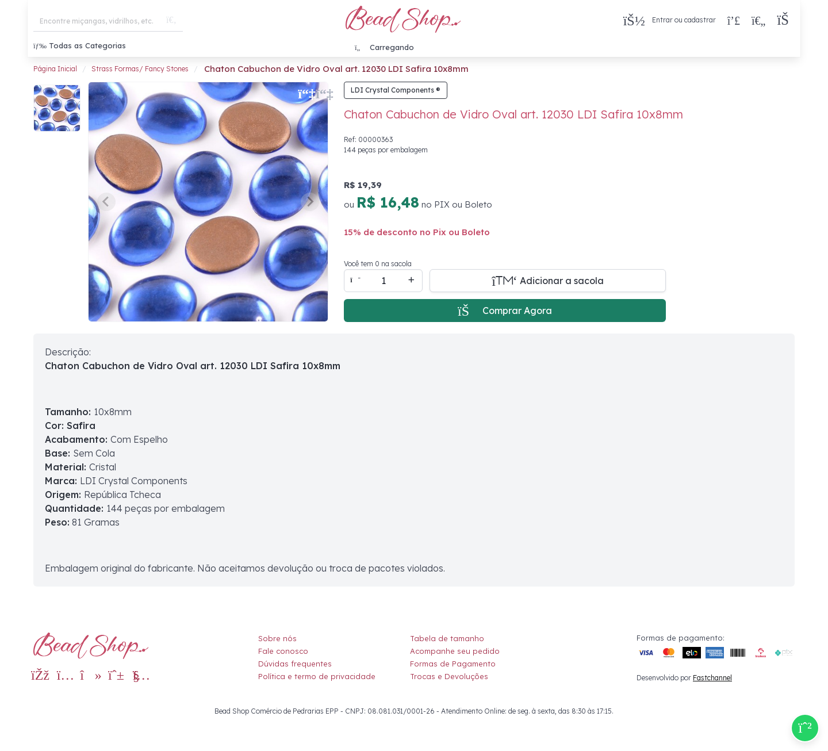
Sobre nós (277, 638)
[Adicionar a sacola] (548, 280)
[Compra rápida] (733, 20)
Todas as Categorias (79, 45)
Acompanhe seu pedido (455, 651)
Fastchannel (712, 677)
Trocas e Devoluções (449, 676)
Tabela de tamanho (447, 638)
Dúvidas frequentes (295, 663)
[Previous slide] (106, 202)
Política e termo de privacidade (316, 676)
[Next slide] (310, 202)
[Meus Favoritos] (758, 20)
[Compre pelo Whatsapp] (805, 728)
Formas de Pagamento (453, 663)
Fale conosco (283, 651)
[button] (786, 20)
